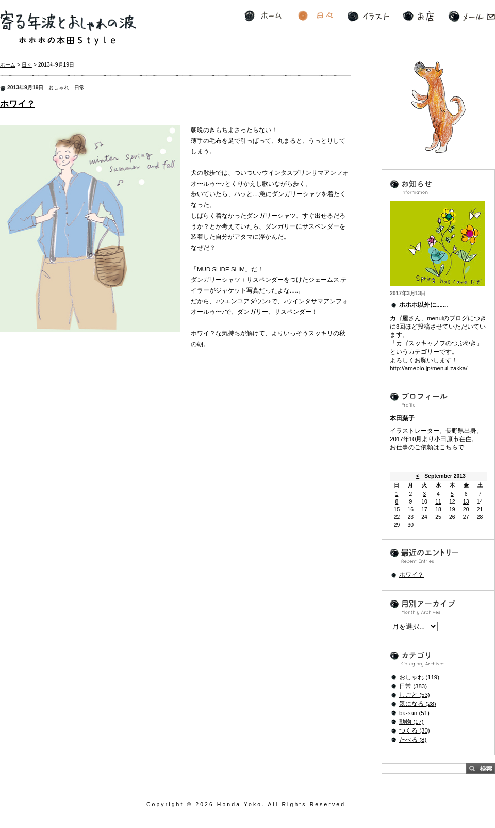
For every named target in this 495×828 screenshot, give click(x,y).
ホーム (263, 16)
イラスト (368, 16)
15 (397, 509)
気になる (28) (417, 704)
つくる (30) (414, 730)
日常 (79, 87)
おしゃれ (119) (419, 677)
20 (466, 509)
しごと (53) (414, 695)
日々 (315, 16)
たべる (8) (412, 740)
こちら (448, 447)
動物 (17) (411, 722)
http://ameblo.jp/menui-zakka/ (428, 368)
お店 (418, 16)
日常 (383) (413, 686)
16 (410, 509)
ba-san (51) (414, 713)
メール (471, 16)
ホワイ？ (17, 104)
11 (438, 502)
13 (466, 502)
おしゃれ (58, 87)
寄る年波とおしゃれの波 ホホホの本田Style (68, 28)
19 (452, 509)
